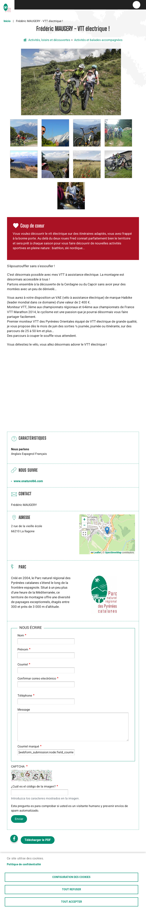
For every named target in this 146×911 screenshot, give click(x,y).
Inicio (7, 21)
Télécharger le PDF (38, 840)
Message (23, 709)
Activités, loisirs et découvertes (49, 40)
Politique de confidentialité (24, 864)
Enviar (19, 819)
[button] (71, 82)
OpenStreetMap (113, 552)
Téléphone (24, 695)
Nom (20, 635)
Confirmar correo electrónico (36, 678)
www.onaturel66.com (28, 481)
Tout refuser (71, 889)
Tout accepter (71, 902)
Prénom (22, 649)
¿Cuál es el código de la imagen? (33, 786)
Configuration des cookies (71, 877)
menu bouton (136, 5)
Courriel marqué (28, 746)
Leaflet (96, 552)
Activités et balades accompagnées (98, 40)
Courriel (22, 664)
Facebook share (14, 838)
